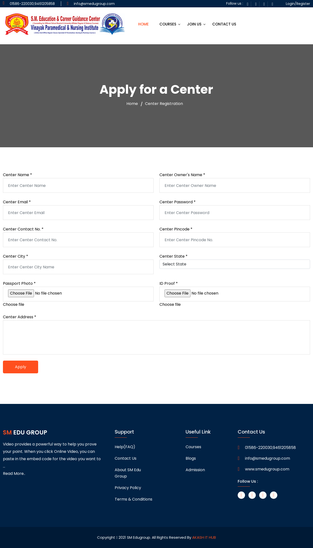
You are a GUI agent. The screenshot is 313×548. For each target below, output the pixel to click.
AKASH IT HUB (204, 537)
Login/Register (298, 3)
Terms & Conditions (133, 499)
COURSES (167, 24)
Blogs (191, 458)
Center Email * (17, 202)
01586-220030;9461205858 (270, 447)
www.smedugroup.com (267, 469)
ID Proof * (168, 283)
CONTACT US (224, 24)
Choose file (13, 304)
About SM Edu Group (128, 473)
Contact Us (125, 458)
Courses (193, 447)
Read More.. (14, 473)
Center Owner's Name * (182, 175)
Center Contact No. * (23, 229)
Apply (20, 367)
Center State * (173, 256)
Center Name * (17, 175)
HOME (143, 24)
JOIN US (194, 24)
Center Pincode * (175, 229)
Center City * (15, 256)
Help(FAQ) (125, 447)
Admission (195, 470)
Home (132, 103)
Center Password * (177, 202)
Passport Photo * (19, 283)
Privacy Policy (128, 488)
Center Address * (19, 317)
